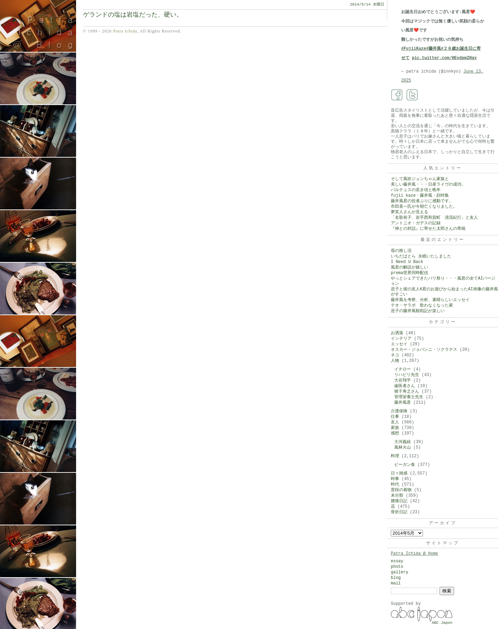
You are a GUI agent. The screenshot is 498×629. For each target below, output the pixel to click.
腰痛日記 (399, 501)
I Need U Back (407, 262)
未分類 (397, 495)
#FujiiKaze (413, 48)
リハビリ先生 (406, 375)
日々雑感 (399, 473)
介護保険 (399, 411)
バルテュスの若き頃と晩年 (416, 190)
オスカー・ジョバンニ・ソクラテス (424, 349)
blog (396, 577)
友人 (395, 422)
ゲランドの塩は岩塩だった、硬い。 (133, 14)
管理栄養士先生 (408, 397)
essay (397, 561)
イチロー (402, 369)
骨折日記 (399, 512)
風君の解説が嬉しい (409, 267)
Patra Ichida (125, 31)
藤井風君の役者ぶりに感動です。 (422, 201)
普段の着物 (401, 490)
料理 (395, 456)
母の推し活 (401, 250)
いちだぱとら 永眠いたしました (421, 256)
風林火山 (402, 447)
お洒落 (397, 333)
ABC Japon (442, 623)
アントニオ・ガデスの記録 (416, 223)
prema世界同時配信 (409, 273)
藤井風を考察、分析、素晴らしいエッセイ (430, 300)
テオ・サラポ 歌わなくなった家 (422, 305)
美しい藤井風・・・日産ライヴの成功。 (428, 184)
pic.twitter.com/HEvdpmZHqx (444, 58)
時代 (395, 484)
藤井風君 (402, 402)
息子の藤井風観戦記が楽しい (418, 311)
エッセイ (399, 344)
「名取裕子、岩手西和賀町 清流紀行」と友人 (434, 217)
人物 (395, 360)
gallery (399, 572)
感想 (395, 433)
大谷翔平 (402, 380)
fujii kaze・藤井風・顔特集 (420, 195)
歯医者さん (404, 386)
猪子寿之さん (406, 391)
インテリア (401, 338)
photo (397, 566)
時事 (395, 479)
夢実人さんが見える (409, 212)
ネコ (395, 355)
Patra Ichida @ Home (414, 553)
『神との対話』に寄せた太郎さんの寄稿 (428, 228)
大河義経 (402, 442)
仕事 (395, 416)
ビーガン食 (404, 464)
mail (396, 583)
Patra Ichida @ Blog (46, 31)
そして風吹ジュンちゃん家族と (420, 179)
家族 (395, 427)
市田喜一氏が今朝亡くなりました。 (424, 206)
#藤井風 (433, 48)
